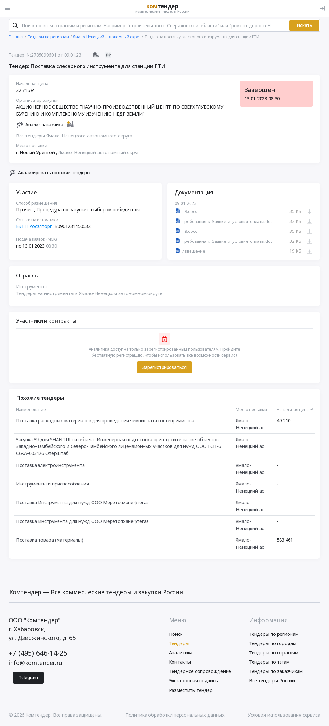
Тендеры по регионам (273, 634)
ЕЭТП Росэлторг (34, 226)
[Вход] (322, 8)
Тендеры (179, 643)
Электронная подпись (193, 680)
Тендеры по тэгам (269, 662)
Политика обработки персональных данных (175, 715)
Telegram (28, 677)
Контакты (180, 662)
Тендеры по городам (272, 643)
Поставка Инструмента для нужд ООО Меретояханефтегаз (82, 502)
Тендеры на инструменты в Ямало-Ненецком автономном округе (89, 293)
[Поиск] (15, 25)
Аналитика (181, 652)
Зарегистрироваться (164, 367)
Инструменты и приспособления (52, 483)
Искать (304, 25)
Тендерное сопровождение (200, 671)
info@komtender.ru (35, 663)
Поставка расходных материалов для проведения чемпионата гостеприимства (105, 420)
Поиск (175, 634)
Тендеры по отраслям (273, 652)
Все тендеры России (272, 680)
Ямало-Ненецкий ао (250, 424)
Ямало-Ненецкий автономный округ (98, 152)
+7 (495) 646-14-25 (38, 653)
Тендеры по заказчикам (276, 671)
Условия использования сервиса (284, 715)
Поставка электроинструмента (50, 465)
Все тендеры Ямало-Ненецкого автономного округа (74, 135)
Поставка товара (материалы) (49, 540)
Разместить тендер (191, 690)
